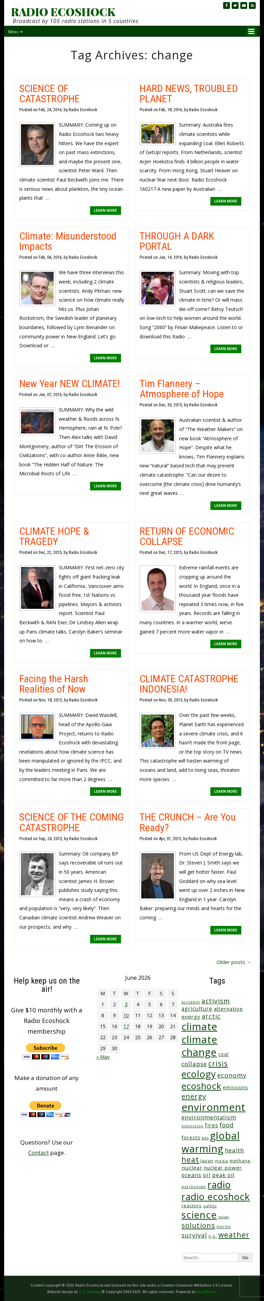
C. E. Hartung (89, 1291)
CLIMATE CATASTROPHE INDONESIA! (189, 684)
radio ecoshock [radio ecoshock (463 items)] (216, 1196)
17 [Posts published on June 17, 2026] (126, 1026)
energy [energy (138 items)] (194, 1096)
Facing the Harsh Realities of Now (53, 684)
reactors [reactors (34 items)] (192, 1206)
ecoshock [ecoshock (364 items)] (201, 1086)
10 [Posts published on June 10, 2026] (126, 1015)
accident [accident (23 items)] (191, 1001)
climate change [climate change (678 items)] (200, 1046)
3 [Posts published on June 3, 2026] (126, 1004)
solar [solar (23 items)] (223, 1216)
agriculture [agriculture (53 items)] (197, 1008)
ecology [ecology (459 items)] (199, 1074)
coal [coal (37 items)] (223, 1054)
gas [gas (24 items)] (205, 1137)
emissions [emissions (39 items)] (235, 1087)
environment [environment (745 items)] (213, 1107)
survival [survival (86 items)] (194, 1235)
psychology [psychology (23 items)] (194, 1186)
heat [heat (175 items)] (190, 1159)
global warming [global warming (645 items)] (211, 1142)
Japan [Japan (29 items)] (206, 1161)
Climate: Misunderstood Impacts (68, 241)
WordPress (206, 1291)
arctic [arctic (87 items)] (211, 1016)
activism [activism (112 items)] (215, 1001)
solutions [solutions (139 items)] (198, 1225)
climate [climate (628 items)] (199, 1026)
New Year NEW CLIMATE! (69, 383)
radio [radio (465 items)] (219, 1184)
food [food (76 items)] (227, 1125)
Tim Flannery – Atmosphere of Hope (182, 388)
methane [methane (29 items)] (240, 1161)
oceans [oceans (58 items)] (191, 1175)
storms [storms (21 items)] (224, 1226)
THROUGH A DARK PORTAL (177, 241)
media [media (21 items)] (221, 1161)
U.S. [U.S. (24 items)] (212, 1236)
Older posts (234, 962)
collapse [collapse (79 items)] (194, 1064)
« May (103, 1057)
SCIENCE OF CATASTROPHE (49, 93)
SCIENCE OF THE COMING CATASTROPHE (71, 822)
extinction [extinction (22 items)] (193, 1125)
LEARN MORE (105, 210)
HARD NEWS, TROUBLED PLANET (189, 93)
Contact (38, 1153)
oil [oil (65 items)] (207, 1175)
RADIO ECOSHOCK (63, 11)
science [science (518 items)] (199, 1214)
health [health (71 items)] (234, 1150)
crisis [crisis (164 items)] (218, 1063)
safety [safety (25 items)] (210, 1205)
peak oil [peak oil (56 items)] (223, 1175)
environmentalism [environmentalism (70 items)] (209, 1117)
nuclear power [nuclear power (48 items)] (223, 1167)
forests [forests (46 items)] (191, 1137)
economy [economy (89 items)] (231, 1075)
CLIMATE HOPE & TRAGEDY (54, 536)
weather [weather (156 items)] (234, 1235)
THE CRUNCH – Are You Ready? (188, 822)
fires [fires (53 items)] (211, 1125)
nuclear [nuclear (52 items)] (192, 1167)
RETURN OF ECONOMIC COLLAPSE (187, 536)
